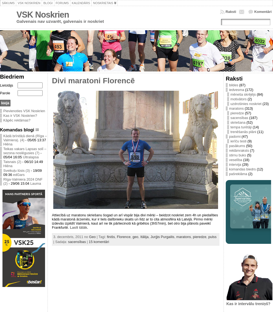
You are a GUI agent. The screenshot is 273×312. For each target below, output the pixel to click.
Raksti (230, 12)
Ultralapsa (31, 157)
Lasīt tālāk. (79, 227)
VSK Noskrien (42, 15)
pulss (212, 237)
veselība (235, 160)
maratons (183, 237)
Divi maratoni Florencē (93, 80)
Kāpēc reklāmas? (16, 120)
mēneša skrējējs (243, 94)
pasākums (237, 146)
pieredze (199, 237)
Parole (5, 93)
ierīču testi (238, 141)
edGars (19, 175)
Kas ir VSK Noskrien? (20, 116)
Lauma (35, 183)
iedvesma (236, 90)
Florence (123, 237)
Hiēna (7, 144)
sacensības (77, 242)
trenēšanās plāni (243, 132)
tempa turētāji (241, 127)
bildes (233, 85)
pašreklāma (238, 174)
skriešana (238, 122)
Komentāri (263, 12)
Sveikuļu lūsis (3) (16, 171)
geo (135, 237)
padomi (235, 136)
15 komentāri (99, 242)
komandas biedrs (242, 169)
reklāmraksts (239, 150)
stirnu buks (237, 155)
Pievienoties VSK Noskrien (24, 111)
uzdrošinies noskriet (245, 104)
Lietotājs (6, 85)
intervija (235, 164)
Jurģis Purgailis (162, 237)
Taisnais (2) (12, 162)
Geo (92, 237)
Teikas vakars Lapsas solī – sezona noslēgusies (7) (24, 151)
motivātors (238, 99)
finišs (111, 237)
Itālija (144, 237)
